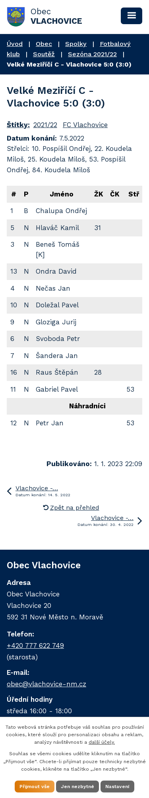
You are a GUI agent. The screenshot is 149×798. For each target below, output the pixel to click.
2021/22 (45, 125)
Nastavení (117, 786)
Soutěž (44, 54)
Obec (44, 44)
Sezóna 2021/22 (92, 54)
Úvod (15, 44)
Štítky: (18, 125)
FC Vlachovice (85, 125)
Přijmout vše (34, 786)
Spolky (76, 44)
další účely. (102, 742)
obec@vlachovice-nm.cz (46, 684)
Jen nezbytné (77, 786)
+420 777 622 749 (35, 645)
